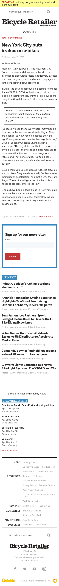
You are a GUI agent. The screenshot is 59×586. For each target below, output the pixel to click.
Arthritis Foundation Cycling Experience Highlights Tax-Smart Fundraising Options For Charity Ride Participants (29, 301)
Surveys (26, 476)
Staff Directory (29, 506)
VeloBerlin (7, 439)
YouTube (34, 569)
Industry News (15, 38)
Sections (29, 32)
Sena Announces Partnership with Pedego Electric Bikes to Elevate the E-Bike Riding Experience (27, 319)
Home (4, 38)
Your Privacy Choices (32, 490)
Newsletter (41, 524)
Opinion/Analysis (30, 467)
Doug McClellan (12, 63)
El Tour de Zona (10, 416)
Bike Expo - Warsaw (13, 427)
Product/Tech (48, 467)
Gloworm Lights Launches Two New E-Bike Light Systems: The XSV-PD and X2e (29, 366)
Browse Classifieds (31, 510)
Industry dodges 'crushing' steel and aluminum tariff (28, 3)
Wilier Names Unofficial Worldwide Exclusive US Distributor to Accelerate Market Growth (27, 336)
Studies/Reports (45, 471)
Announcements (19, 309)
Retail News (28, 471)
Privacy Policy (29, 485)
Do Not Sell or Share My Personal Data (38, 495)
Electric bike (46, 216)
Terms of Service (47, 485)
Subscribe (27, 524)
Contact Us (45, 506)
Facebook (15, 569)
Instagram (44, 569)
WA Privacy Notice (31, 501)
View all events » (10, 450)
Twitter (25, 569)
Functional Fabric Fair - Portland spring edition (28, 405)
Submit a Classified (31, 515)
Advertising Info (30, 520)
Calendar (38, 476)
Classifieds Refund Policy (34, 480)
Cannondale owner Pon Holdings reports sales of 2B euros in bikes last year (29, 352)
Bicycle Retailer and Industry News (27, 393)
